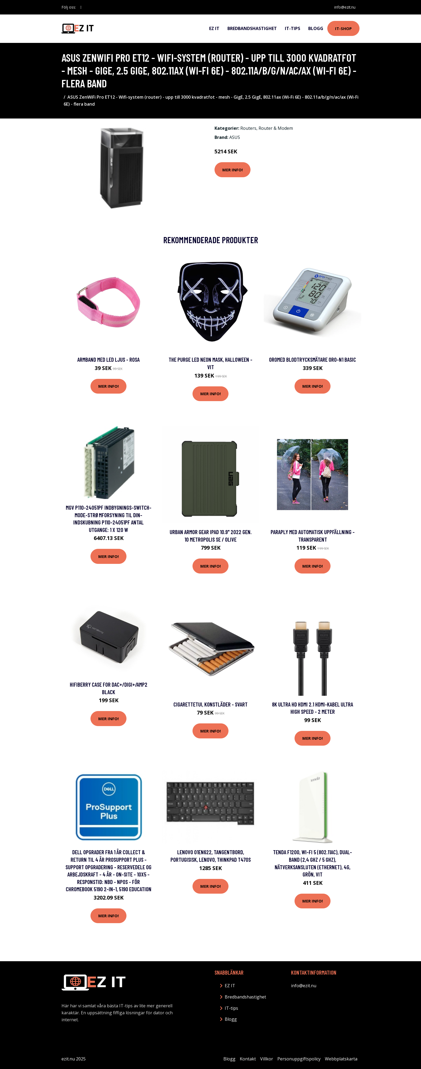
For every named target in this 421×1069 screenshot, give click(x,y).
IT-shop (343, 28)
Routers (248, 128)
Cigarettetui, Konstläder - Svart (210, 704)
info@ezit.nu (344, 7)
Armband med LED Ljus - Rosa (108, 359)
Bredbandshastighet (252, 28)
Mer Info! (232, 169)
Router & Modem (276, 128)
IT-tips (292, 28)
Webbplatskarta (341, 1059)
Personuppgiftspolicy (299, 1059)
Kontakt (248, 1059)
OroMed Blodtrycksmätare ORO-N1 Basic (312, 359)
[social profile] (81, 7)
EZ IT (214, 28)
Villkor (266, 1059)
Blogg (315, 28)
